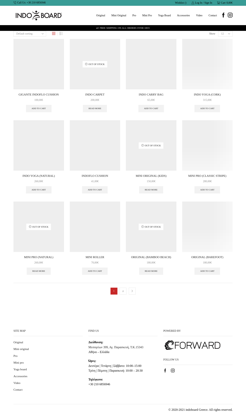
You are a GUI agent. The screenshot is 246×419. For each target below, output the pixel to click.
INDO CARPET (95, 94)
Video (199, 15)
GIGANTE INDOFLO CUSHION (38, 94)
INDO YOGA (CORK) (207, 94)
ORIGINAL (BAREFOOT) (207, 258)
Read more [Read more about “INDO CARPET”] (95, 109)
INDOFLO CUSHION (95, 176)
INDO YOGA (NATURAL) (39, 176)
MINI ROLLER (95, 258)
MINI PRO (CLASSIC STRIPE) (207, 176)
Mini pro (147, 15)
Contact (213, 15)
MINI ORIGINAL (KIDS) (151, 176)
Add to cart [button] (38, 109)
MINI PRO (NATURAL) (38, 258)
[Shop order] (29, 34)
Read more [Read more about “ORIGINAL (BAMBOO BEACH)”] (151, 273)
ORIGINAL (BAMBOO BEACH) (151, 258)
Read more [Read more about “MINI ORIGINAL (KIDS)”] (151, 190)
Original (100, 15)
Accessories (183, 15)
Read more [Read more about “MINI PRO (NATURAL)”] (38, 273)
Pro (134, 15)
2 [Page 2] (123, 292)
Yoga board (164, 15)
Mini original (118, 15)
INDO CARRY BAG (151, 94)
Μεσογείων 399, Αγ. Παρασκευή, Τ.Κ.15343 (115, 349)
